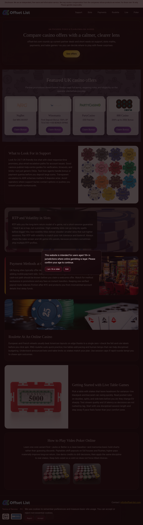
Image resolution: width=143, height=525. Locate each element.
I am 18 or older (53, 269)
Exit (67, 269)
